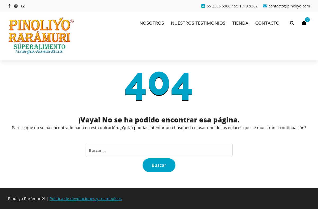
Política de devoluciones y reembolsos (86, 198)
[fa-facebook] (9, 5)
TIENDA (240, 23)
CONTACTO (267, 23)
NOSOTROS (151, 23)
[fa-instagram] (15, 5)
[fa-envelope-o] (23, 5)
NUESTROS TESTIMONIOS (198, 23)
